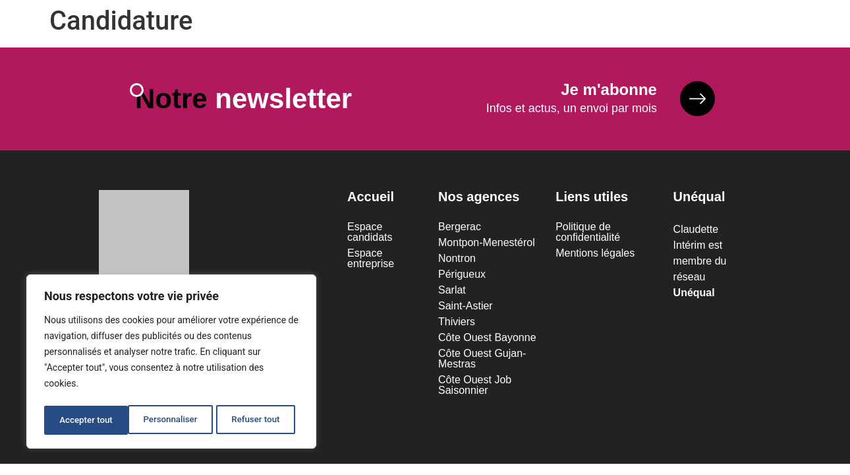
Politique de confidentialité (587, 234)
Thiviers (456, 324)
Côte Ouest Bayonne (487, 340)
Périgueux (462, 276)
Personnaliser (85, 420)
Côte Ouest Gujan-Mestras (482, 361)
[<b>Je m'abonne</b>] (695, 100)
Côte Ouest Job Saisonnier (474, 387)
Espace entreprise (370, 261)
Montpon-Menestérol (486, 245)
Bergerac (459, 229)
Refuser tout (171, 420)
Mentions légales (595, 255)
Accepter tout (257, 420)
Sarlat (452, 292)
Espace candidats (370, 234)
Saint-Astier (465, 308)
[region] (171, 363)
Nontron (457, 261)
